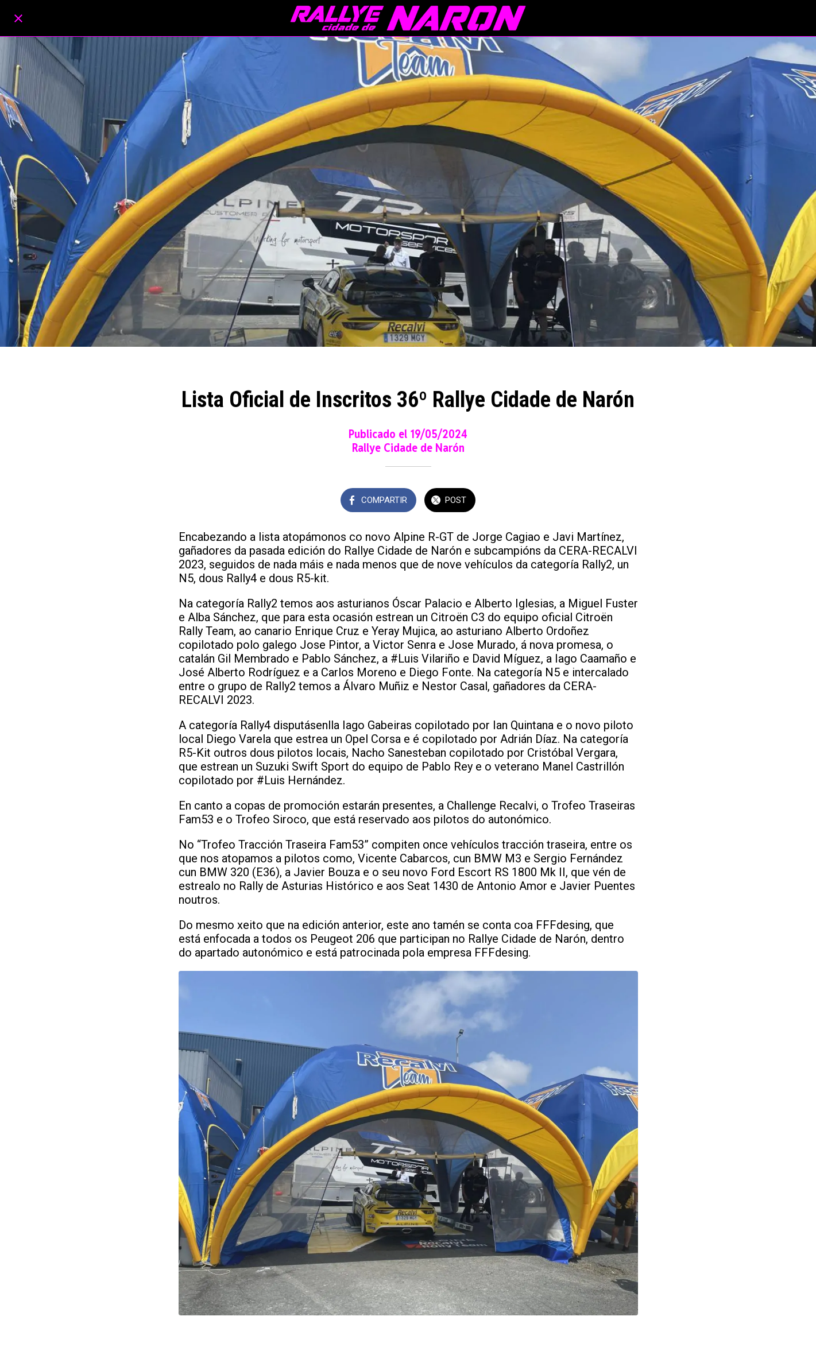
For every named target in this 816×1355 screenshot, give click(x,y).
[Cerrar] (18, 18)
